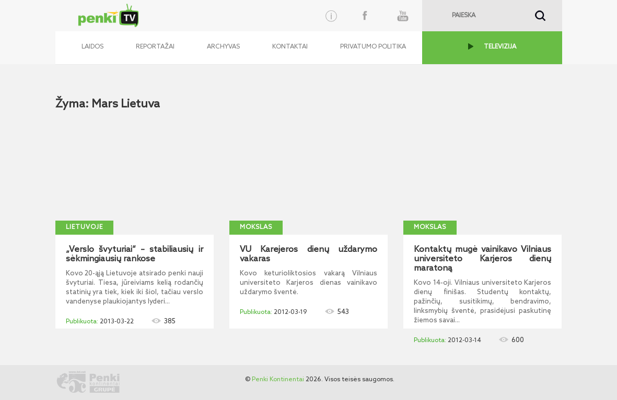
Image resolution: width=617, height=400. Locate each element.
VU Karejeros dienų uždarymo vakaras (308, 254)
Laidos (92, 47)
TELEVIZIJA (500, 47)
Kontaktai (290, 47)
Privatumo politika (373, 47)
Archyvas (223, 47)
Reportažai (155, 47)
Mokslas (256, 227)
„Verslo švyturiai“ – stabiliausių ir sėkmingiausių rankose (134, 254)
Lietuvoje (84, 227)
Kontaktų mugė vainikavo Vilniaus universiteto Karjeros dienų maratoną (482, 259)
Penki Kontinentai (278, 379)
